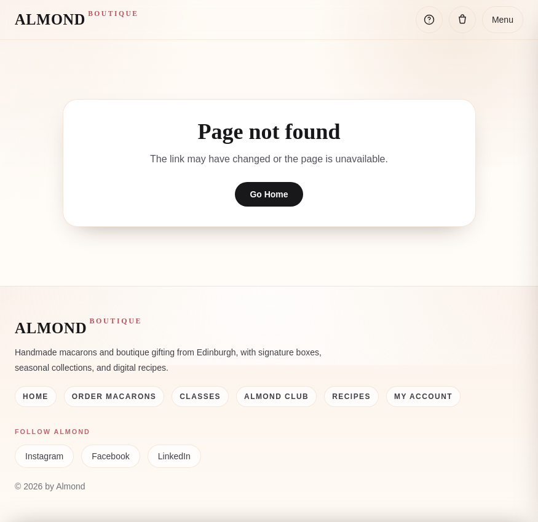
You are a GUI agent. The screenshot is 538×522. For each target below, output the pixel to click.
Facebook (110, 456)
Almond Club (276, 396)
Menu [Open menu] (502, 20)
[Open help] (429, 19)
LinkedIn (174, 456)
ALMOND (77, 19)
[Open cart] (462, 19)
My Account (423, 396)
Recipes (351, 396)
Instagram (44, 456)
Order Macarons (114, 396)
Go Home (269, 194)
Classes (200, 396)
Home (36, 396)
